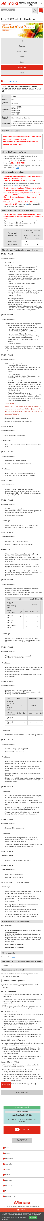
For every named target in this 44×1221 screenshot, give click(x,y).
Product (7, 1153)
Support (7, 1175)
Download (22, 67)
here (17, 168)
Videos (22, 57)
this (26, 204)
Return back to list (10, 81)
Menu (41, 10)
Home (7, 1148)
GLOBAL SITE (8, 10)
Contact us (22, 1210)
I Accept (33, 1217)
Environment (22, 51)
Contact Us (8, 1185)
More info (5, 1220)
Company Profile (10, 1196)
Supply (7, 1169)
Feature (22, 46)
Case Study (9, 1158)
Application (8, 1164)
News (22, 73)
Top (22, 41)
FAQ (22, 62)
